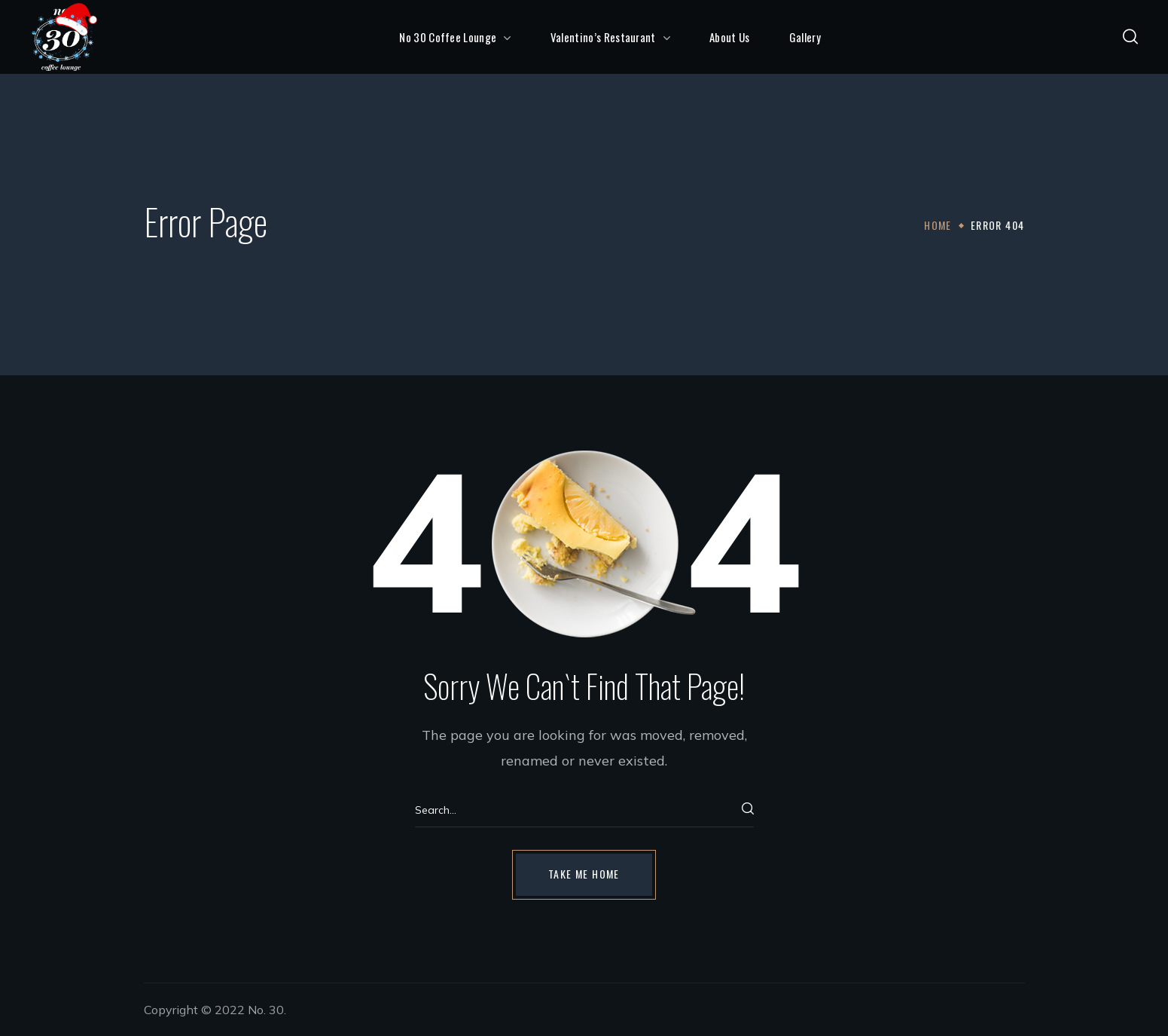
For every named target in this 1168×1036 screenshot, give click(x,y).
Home (938, 225)
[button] (1130, 37)
